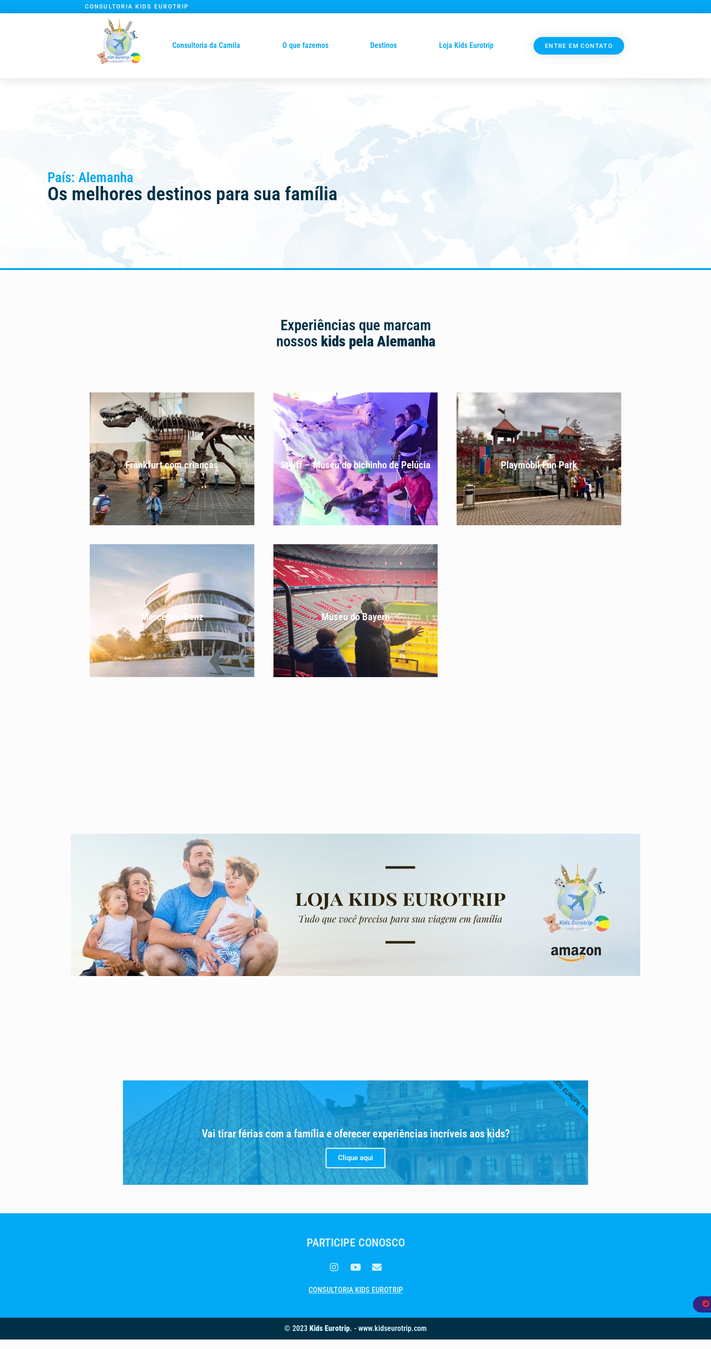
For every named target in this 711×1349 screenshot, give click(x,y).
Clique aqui (355, 1158)
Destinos (383, 45)
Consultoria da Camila (206, 45)
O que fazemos (305, 45)
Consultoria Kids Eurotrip (356, 1289)
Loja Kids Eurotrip (466, 45)
